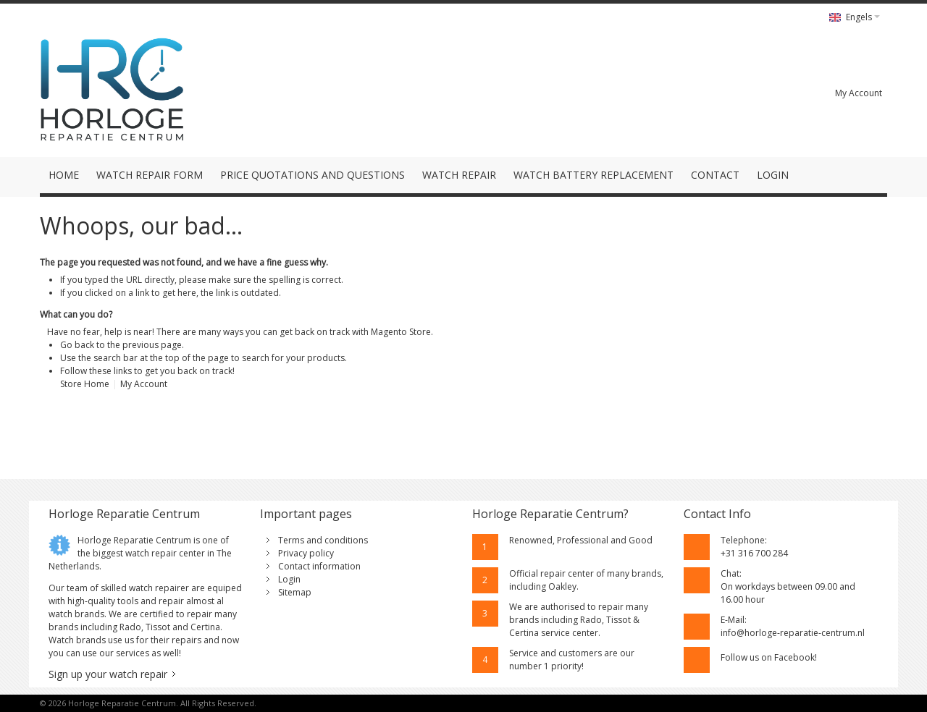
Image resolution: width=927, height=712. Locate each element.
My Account (858, 93)
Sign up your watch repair (108, 674)
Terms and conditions (323, 540)
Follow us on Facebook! (769, 657)
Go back (77, 345)
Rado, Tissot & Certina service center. (574, 626)
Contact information (319, 566)
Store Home (84, 384)
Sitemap (294, 592)
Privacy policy (306, 553)
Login (289, 579)
